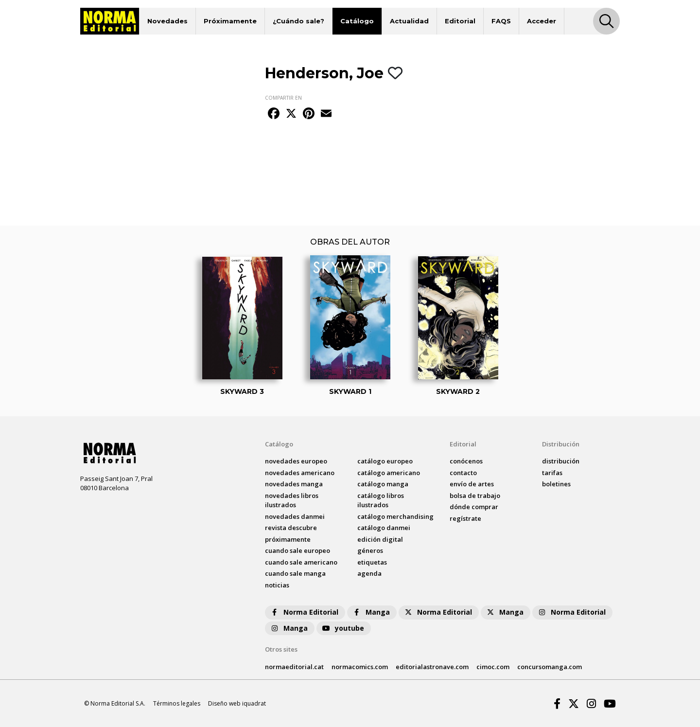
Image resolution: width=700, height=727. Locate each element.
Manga (371, 612)
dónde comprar (474, 506)
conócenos (466, 461)
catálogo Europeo (385, 461)
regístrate (465, 518)
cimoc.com (492, 666)
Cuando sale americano (301, 562)
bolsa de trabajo (475, 495)
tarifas (552, 472)
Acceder (541, 21)
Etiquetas (372, 562)
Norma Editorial (304, 612)
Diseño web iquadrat (237, 703)
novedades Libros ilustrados (291, 500)
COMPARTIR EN (283, 97)
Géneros (370, 550)
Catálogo (357, 21)
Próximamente (230, 21)
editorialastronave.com (432, 666)
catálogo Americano (388, 472)
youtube (342, 628)
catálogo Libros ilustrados (380, 500)
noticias (277, 585)
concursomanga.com (549, 666)
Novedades (167, 21)
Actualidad (409, 21)
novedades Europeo (296, 461)
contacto (463, 472)
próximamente (288, 539)
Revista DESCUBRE (291, 527)
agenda (369, 573)
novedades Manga (294, 483)
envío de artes (472, 483)
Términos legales (176, 703)
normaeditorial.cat (294, 666)
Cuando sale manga (295, 573)
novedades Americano (299, 472)
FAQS (501, 21)
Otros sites (281, 649)
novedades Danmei (295, 516)
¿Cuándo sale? (298, 21)
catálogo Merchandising (395, 516)
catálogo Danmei (383, 527)
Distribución (560, 444)
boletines (556, 483)
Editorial (460, 21)
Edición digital (380, 539)
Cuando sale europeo (297, 550)
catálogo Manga (382, 483)
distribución (560, 461)
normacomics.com (360, 666)
